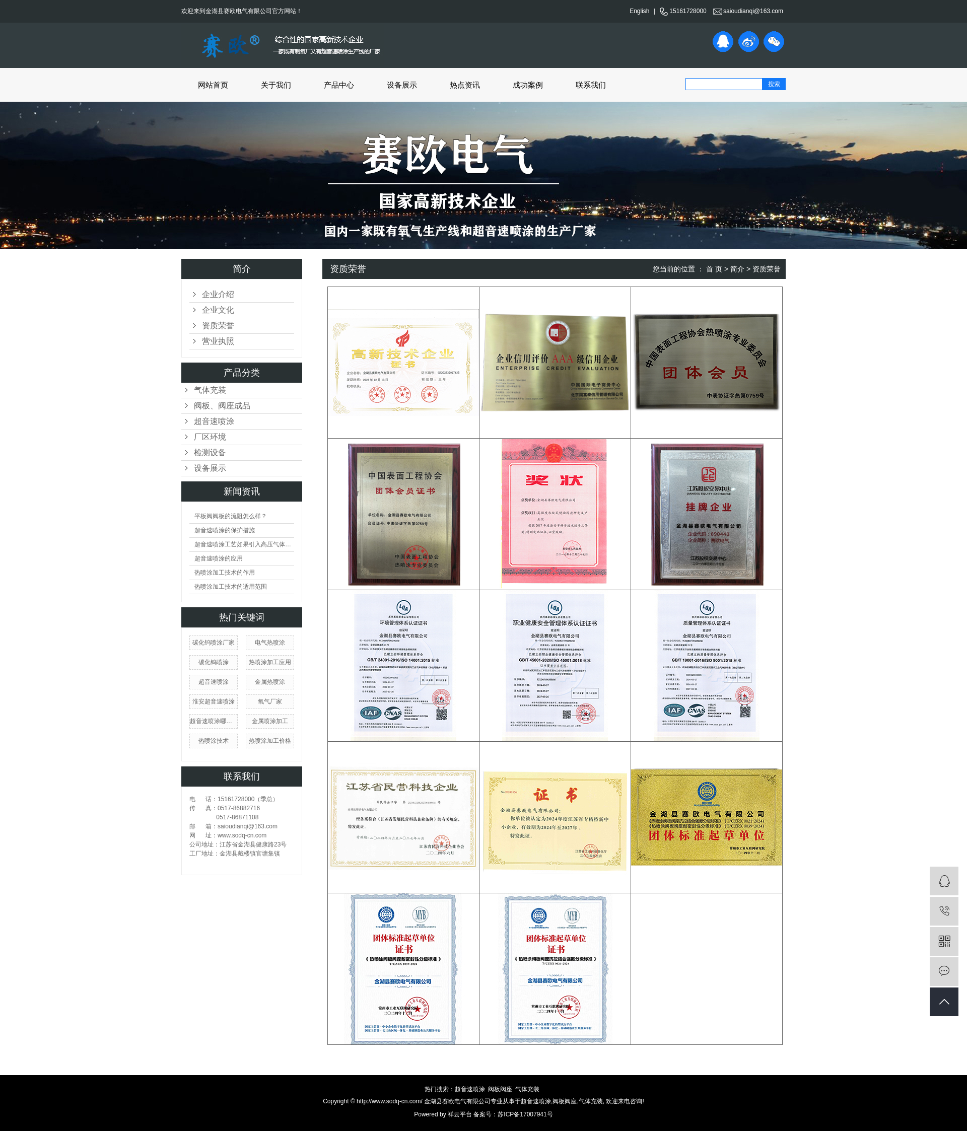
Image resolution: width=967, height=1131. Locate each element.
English (639, 11)
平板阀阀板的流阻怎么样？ (230, 516)
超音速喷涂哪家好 (213, 721)
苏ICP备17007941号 (525, 1114)
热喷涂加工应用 (270, 662)
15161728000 (682, 11)
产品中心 (339, 85)
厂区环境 (210, 437)
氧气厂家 (270, 701)
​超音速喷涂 (213, 681)
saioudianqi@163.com (748, 11)
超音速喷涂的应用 (218, 558)
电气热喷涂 (270, 642)
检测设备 (210, 452)
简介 (737, 269)
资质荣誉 (218, 325)
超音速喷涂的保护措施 (224, 530)
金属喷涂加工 (270, 721)
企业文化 (218, 310)
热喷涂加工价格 (270, 740)
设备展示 (402, 85)
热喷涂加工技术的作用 (224, 572)
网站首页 (213, 85)
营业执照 (218, 341)
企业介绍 (218, 294)
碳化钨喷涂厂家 (213, 642)
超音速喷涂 (214, 421)
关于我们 (276, 85)
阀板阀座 (500, 1089)
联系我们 (591, 85)
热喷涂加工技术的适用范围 (230, 586)
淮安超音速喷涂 (213, 701)
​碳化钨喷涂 (213, 662)
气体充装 (210, 390)
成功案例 (528, 85)
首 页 (714, 269)
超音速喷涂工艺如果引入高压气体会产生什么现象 (244, 544)
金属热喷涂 (270, 681)
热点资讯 (465, 85)
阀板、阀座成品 (222, 405)
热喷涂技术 (213, 740)
